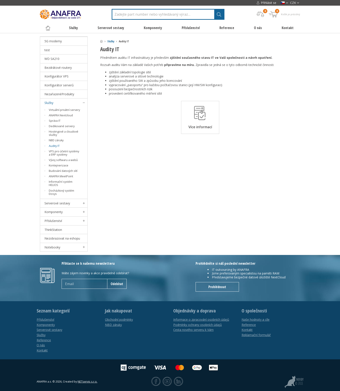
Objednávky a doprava (194, 311)
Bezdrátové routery (58, 68)
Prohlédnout (217, 286)
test (47, 50)
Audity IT (54, 146)
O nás (258, 27)
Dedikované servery (62, 126)
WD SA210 (51, 59)
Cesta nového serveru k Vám (193, 330)
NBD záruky (56, 140)
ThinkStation (53, 230)
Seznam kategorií (53, 311)
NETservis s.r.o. (87, 381)
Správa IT (54, 121)
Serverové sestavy (57, 203)
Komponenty (53, 212)
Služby (110, 41)
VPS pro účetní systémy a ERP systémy (64, 153)
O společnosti (254, 311)
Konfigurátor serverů (59, 85)
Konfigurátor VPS (56, 76)
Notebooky (52, 247)
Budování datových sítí (63, 171)
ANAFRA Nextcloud (61, 115)
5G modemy (53, 41)
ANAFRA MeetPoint (61, 176)
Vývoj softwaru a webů (63, 160)
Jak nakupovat (118, 311)
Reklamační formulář (256, 335)
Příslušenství (53, 221)
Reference (226, 27)
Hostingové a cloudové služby (63, 133)
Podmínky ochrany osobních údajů (197, 325)
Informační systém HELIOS (60, 183)
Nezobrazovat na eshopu (62, 238)
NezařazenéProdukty (59, 94)
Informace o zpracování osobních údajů (201, 319)
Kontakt (288, 27)
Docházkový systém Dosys (61, 192)
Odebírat (117, 283)
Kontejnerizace (58, 165)
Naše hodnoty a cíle (256, 319)
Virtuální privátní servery (64, 110)
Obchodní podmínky (119, 319)
